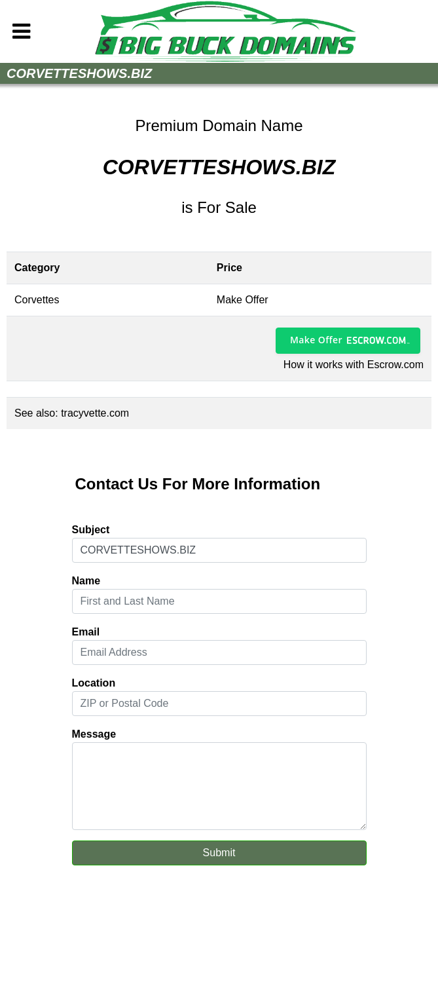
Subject (91, 529)
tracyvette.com (95, 413)
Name (86, 580)
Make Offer (316, 339)
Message (94, 734)
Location (94, 683)
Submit (219, 852)
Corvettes (36, 299)
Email (86, 631)
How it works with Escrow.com (353, 364)
